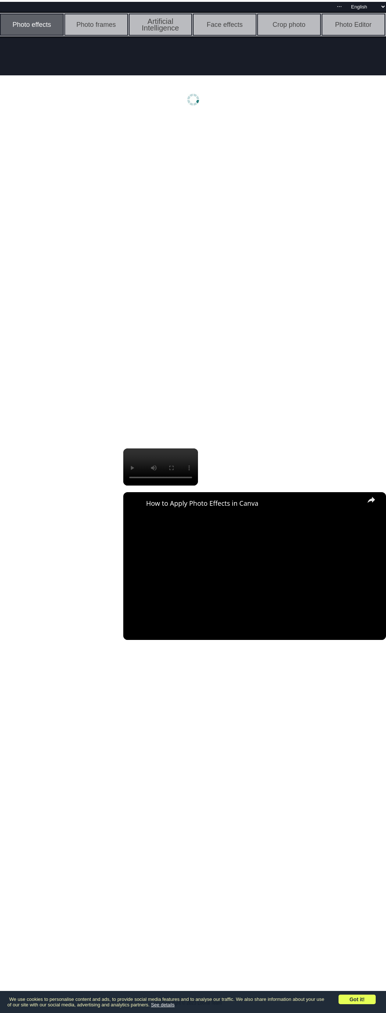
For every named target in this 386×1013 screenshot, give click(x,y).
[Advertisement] (57, 234)
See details (162, 1004)
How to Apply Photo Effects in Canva (202, 503)
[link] (135, 504)
